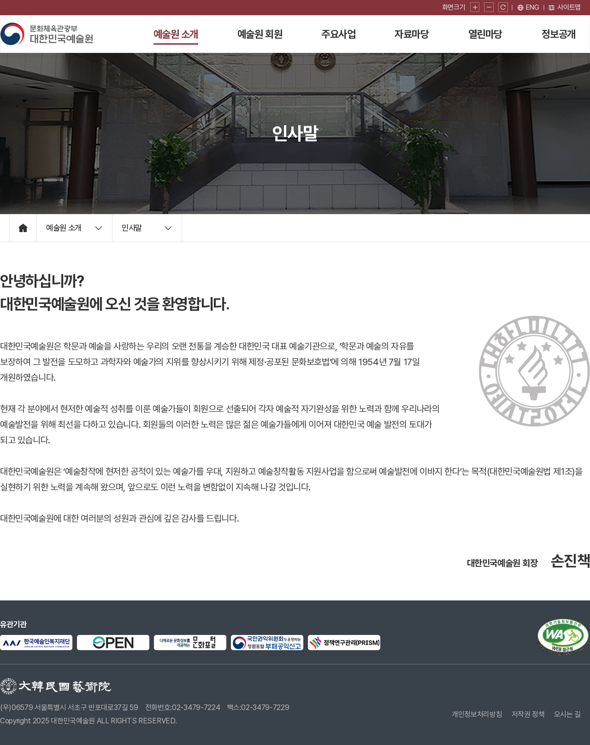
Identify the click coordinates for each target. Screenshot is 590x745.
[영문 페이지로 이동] (528, 7)
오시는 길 (567, 714)
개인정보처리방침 (477, 714)
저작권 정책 (528, 714)
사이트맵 (564, 7)
